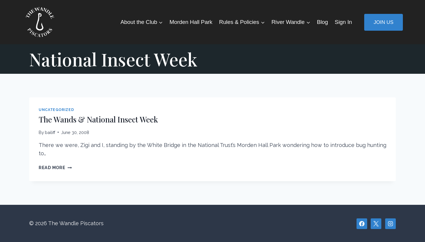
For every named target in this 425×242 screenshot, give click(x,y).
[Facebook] (362, 223)
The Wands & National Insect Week (98, 119)
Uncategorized (56, 109)
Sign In (343, 22)
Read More (55, 167)
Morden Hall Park (190, 22)
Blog (322, 22)
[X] (376, 223)
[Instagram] (390, 223)
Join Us (383, 22)
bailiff (50, 132)
